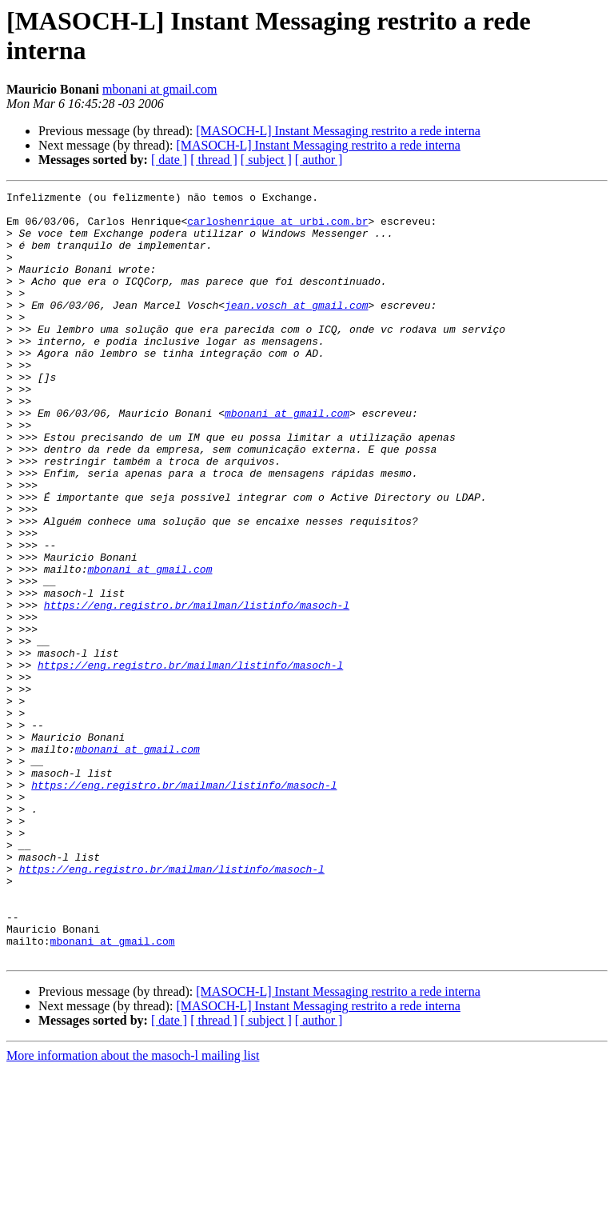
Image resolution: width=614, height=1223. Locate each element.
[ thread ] (213, 159)
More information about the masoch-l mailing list (132, 1209)
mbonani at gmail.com (159, 89)
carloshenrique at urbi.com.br (277, 228)
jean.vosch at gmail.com (296, 329)
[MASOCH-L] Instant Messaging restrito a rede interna (338, 131)
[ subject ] (266, 159)
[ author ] (319, 159)
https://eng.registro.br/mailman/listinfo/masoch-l (196, 688)
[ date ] (169, 159)
